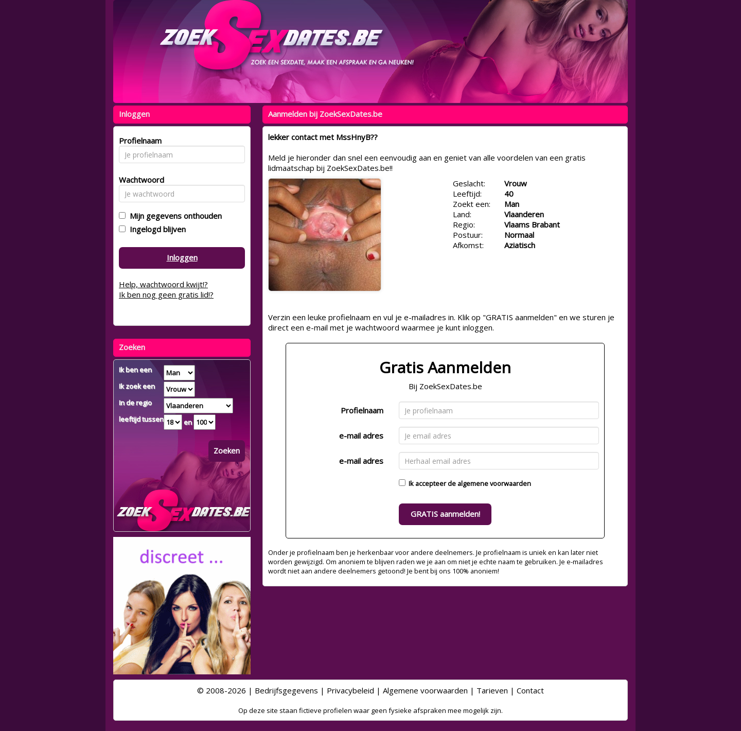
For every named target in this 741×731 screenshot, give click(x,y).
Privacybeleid (350, 690)
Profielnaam (362, 410)
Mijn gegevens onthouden (174, 216)
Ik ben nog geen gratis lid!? (166, 294)
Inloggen (182, 257)
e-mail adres (361, 435)
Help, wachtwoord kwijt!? (163, 284)
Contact (530, 690)
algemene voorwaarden (494, 483)
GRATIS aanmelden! (445, 514)
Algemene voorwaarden (425, 690)
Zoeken (227, 450)
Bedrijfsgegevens (286, 690)
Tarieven (492, 690)
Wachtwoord (138, 180)
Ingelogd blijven (156, 229)
